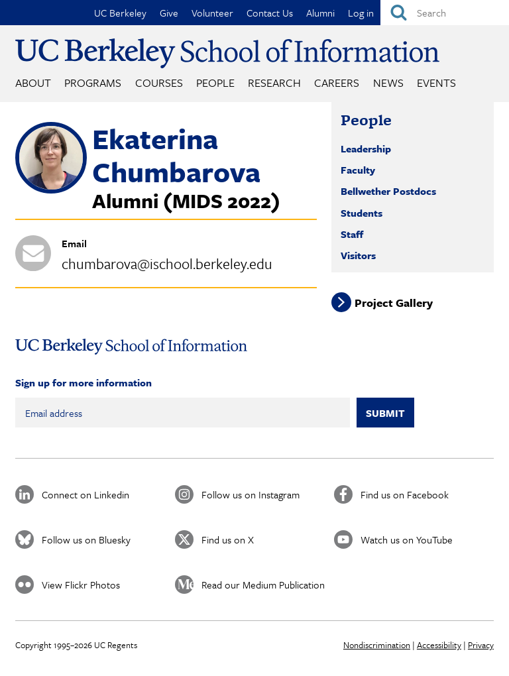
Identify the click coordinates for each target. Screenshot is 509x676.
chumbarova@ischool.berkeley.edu (167, 263)
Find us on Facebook (405, 494)
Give (169, 12)
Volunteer (212, 12)
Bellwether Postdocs (388, 191)
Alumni (320, 12)
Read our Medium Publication (263, 584)
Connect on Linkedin (85, 494)
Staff (352, 234)
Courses (159, 82)
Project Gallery (394, 302)
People (215, 82)
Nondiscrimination (376, 644)
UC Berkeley (120, 12)
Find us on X (227, 539)
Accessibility (439, 644)
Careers (336, 82)
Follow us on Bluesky (86, 539)
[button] (51, 189)
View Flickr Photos (81, 584)
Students (361, 212)
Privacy (481, 644)
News (388, 82)
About (33, 82)
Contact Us (270, 12)
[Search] (444, 12)
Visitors (358, 255)
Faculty (358, 169)
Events (436, 82)
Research (274, 82)
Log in (361, 12)
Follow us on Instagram (250, 494)
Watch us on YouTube (407, 539)
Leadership (366, 148)
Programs (92, 82)
